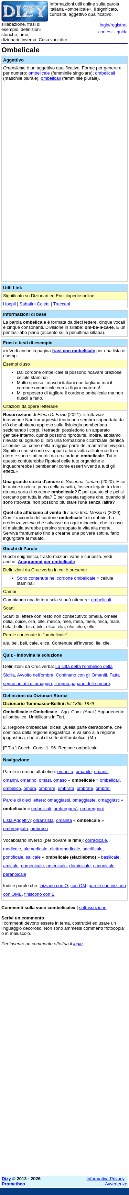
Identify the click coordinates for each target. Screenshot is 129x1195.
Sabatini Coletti (34, 303)
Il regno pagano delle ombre (82, 683)
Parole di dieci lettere (24, 800)
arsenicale (56, 865)
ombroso (39, 828)
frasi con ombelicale (73, 350)
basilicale (110, 857)
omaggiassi (58, 800)
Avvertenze (116, 1183)
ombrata (66, 788)
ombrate (85, 788)
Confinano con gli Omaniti (81, 675)
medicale (12, 848)
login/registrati (114, 24)
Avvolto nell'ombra (35, 675)
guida (122, 31)
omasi (45, 780)
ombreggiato (15, 828)
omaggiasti (109, 800)
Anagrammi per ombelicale (46, 561)
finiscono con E (39, 894)
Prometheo (13, 1183)
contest (105, 31)
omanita (65, 771)
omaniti (101, 771)
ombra (29, 788)
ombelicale (39, 73)
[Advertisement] (64, 1106)
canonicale (104, 865)
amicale (11, 865)
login (78, 943)
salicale (33, 857)
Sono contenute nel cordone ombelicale (56, 578)
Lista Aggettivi (17, 820)
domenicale (32, 865)
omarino (28, 780)
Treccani (61, 303)
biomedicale (35, 848)
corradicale (96, 840)
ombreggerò (92, 808)
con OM (78, 885)
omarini (10, 780)
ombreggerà (66, 808)
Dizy (6, 1178)
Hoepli (9, 303)
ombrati (103, 788)
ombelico (12, 788)
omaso (60, 780)
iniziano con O (54, 885)
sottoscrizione (92, 907)
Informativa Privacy (106, 1178)
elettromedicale (65, 848)
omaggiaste (84, 800)
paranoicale (14, 874)
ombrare (47, 788)
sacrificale (93, 848)
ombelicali (105, 73)
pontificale (13, 857)
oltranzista (43, 820)
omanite (84, 771)
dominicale (79, 865)
